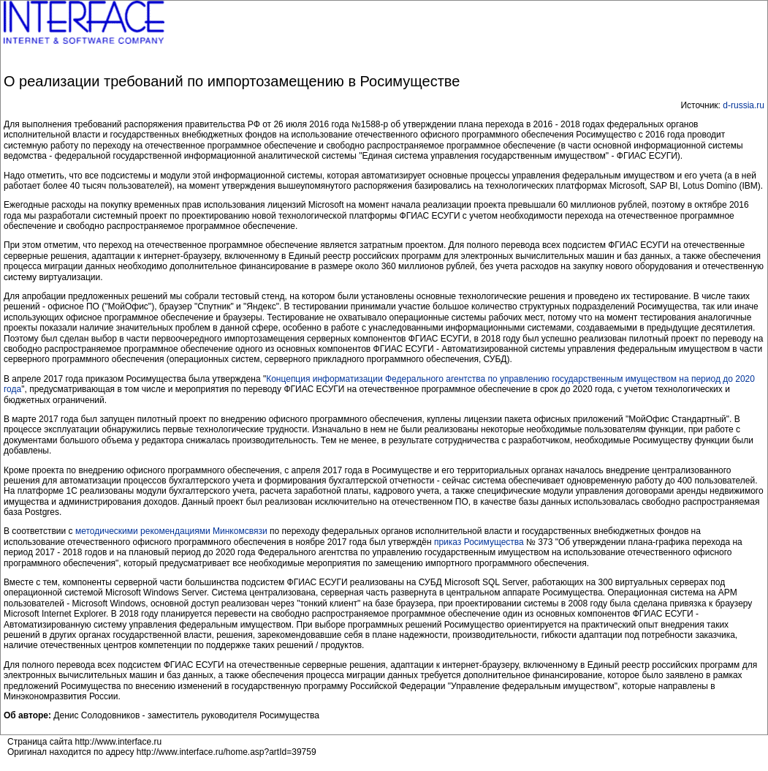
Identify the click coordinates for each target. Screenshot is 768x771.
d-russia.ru (743, 105)
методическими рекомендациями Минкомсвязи (171, 531)
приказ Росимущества (479, 542)
